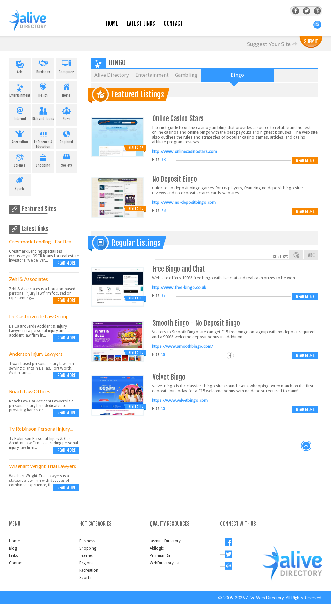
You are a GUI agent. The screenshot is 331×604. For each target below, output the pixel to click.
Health (43, 89)
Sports (20, 182)
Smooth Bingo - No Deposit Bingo (196, 323)
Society (66, 159)
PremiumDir (160, 555)
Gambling (186, 75)
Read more (66, 263)
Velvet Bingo (169, 377)
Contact (173, 23)
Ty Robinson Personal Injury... (41, 428)
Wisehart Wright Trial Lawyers (42, 466)
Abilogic (157, 548)
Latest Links (141, 23)
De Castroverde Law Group (39, 316)
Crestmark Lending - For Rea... (41, 241)
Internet (20, 112)
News (66, 112)
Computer (66, 66)
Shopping (43, 159)
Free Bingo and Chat (179, 269)
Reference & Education (43, 138)
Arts (20, 66)
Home (112, 23)
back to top (306, 446)
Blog (13, 548)
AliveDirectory (34, 24)
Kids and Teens (43, 112)
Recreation (20, 136)
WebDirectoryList (165, 563)
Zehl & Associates (28, 279)
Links (13, 555)
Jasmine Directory (165, 541)
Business (43, 66)
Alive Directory (111, 75)
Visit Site (136, 148)
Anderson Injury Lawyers (36, 354)
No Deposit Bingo (175, 179)
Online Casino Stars (178, 118)
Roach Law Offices (29, 391)
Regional (66, 136)
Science (20, 159)
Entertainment (20, 89)
